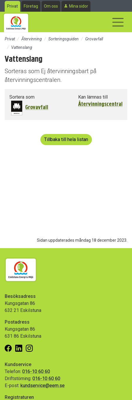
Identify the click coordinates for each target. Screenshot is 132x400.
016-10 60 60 (36, 371)
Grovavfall (94, 39)
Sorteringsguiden (63, 39)
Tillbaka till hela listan (66, 139)
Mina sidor (78, 6)
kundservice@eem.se (42, 385)
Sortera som (22, 97)
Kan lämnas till (93, 97)
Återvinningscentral (100, 104)
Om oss (51, 6)
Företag (31, 6)
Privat (12, 6)
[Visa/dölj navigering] (118, 22)
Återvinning (31, 39)
